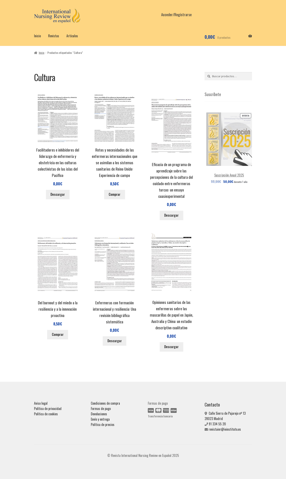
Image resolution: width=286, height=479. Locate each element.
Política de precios (102, 424)
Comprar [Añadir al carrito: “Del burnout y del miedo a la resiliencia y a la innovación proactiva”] (58, 334)
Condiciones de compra (105, 403)
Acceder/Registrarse (176, 14)
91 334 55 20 (217, 423)
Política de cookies (46, 413)
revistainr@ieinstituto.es (225, 429)
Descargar (57, 194)
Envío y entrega (100, 419)
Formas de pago (101, 408)
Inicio (37, 35)
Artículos (72, 35)
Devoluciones (99, 413)
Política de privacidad (48, 408)
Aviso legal (41, 403)
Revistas (53, 35)
